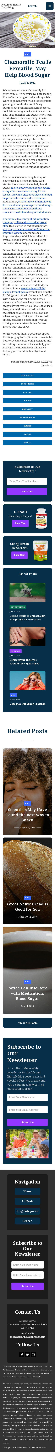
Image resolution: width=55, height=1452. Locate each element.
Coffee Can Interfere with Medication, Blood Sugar (27, 993)
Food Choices (27, 384)
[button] (50, 6)
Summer (27, 426)
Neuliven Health (27, 418)
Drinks (27, 443)
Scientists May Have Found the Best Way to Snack (27, 815)
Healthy (27, 401)
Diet (27, 54)
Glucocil (27, 392)
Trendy (27, 434)
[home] (12, 6)
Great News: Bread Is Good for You (27, 907)
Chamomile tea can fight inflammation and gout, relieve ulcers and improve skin (26, 222)
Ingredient (27, 409)
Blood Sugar (27, 376)
